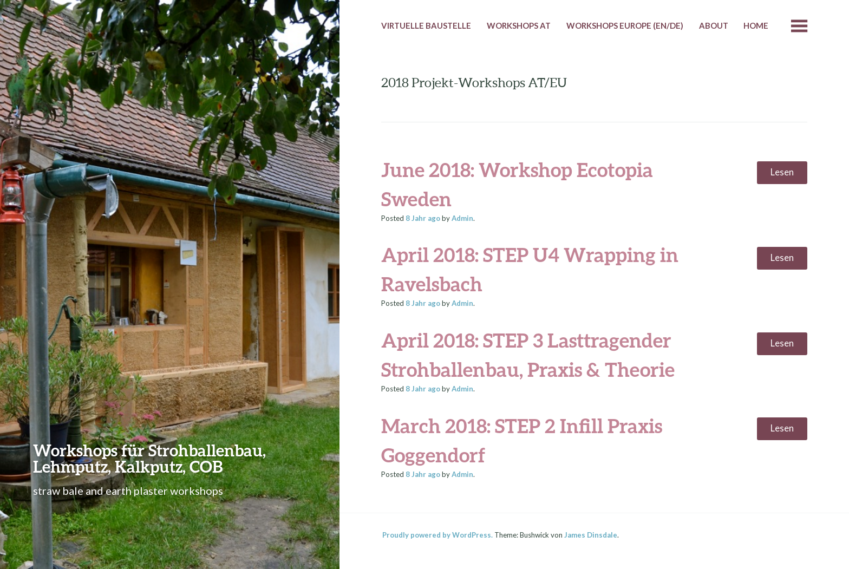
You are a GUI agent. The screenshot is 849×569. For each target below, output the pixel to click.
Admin (462, 218)
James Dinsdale (590, 535)
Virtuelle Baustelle (426, 25)
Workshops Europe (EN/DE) (624, 25)
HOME (755, 25)
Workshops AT (519, 25)
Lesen (782, 172)
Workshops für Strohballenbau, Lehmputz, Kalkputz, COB (149, 458)
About (713, 25)
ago (423, 218)
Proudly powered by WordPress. (437, 535)
